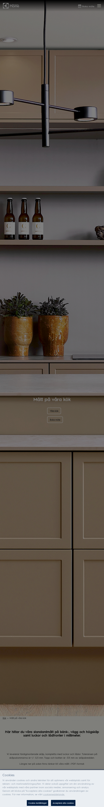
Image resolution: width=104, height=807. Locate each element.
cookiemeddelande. (54, 795)
